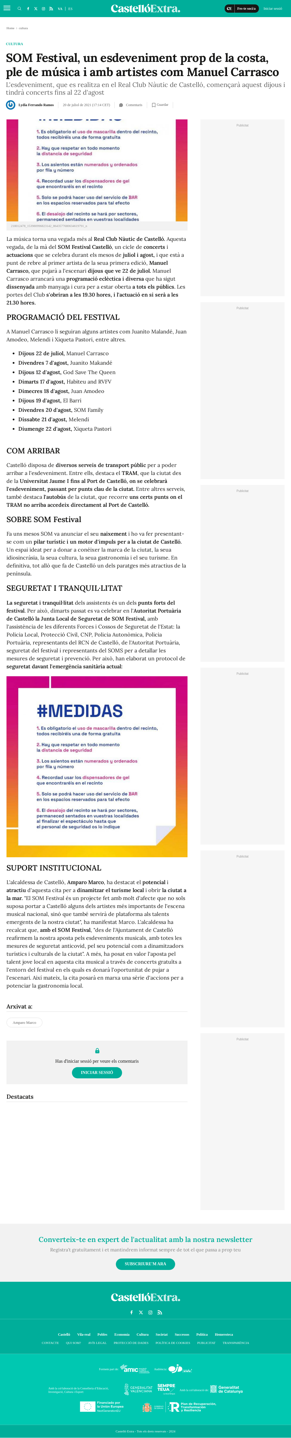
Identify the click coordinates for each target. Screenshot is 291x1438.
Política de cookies (173, 1343)
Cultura (143, 1334)
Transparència (236, 1343)
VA (60, 9)
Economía (121, 1334)
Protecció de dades (131, 1343)
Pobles (102, 1334)
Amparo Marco (24, 1022)
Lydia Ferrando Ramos (36, 105)
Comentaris (130, 105)
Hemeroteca (224, 1334)
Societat (162, 1334)
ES (70, 9)
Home (10, 28)
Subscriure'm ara (145, 1264)
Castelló (64, 1334)
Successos (182, 1334)
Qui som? (73, 1343)
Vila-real (84, 1334)
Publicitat (206, 1343)
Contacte (50, 1343)
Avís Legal (97, 1343)
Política (202, 1334)
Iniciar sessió (97, 1072)
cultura (14, 44)
